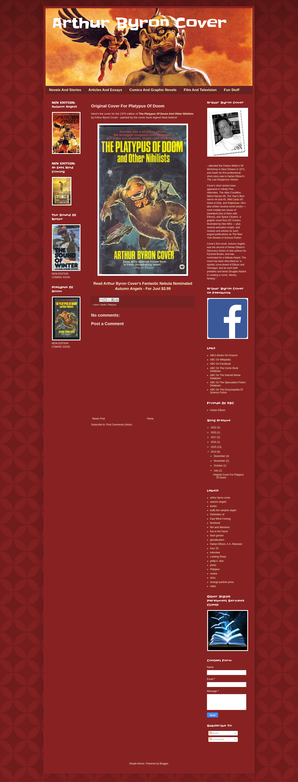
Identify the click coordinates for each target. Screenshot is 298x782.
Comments (216, 739)
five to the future (219, 531)
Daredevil (212, 213)
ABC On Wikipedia (220, 359)
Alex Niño (226, 223)
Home (150, 418)
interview (215, 552)
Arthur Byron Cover (139, 23)
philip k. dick (216, 561)
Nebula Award (232, 257)
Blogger (164, 763)
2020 (214, 432)
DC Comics (234, 220)
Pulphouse (233, 203)
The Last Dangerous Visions (222, 179)
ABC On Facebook (220, 363)
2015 (214, 447)
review (213, 573)
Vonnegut (212, 268)
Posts (214, 733)
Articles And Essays (105, 90)
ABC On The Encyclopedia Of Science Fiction (226, 391)
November (220, 460)
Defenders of (217, 514)
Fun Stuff (231, 90)
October (218, 465)
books (104, 304)
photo (213, 565)
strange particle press (222, 582)
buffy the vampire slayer (223, 510)
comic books (236, 206)
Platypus (112, 304)
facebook (215, 522)
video (213, 586)
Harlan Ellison (235, 176)
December (220, 456)
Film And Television (200, 90)
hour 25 (214, 548)
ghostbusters (217, 539)
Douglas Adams (237, 271)
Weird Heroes (214, 196)
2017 (214, 437)
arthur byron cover (220, 497)
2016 (214, 442)
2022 (214, 427)
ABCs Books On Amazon (224, 355)
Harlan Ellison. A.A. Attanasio (226, 544)
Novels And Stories (65, 90)
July (216, 470)
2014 (214, 451)
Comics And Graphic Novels (153, 90)
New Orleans (228, 169)
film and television (220, 527)
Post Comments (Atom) (119, 424)
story (212, 577)
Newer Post (98, 418)
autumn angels (218, 501)
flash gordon (217, 535)
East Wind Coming (220, 518)
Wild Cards (233, 199)
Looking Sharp (218, 556)
